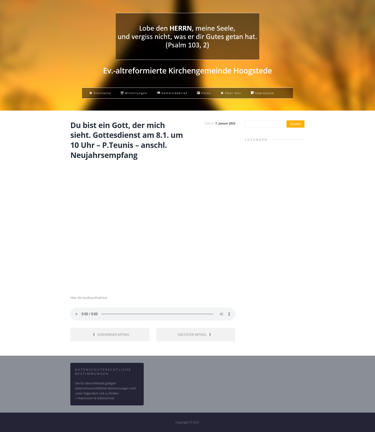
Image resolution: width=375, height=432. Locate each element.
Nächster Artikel (194, 334)
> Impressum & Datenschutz (94, 398)
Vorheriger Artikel (111, 334)
